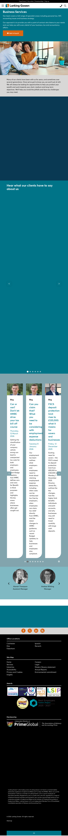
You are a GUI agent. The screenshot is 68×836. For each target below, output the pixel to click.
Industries (10, 667)
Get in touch (13, 33)
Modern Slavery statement (45, 667)
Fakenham (11, 648)
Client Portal (22, 1)
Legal (37, 664)
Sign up (47, 1)
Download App (39, 1)
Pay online (30, 1)
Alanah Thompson (20, 586)
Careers (38, 662)
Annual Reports (41, 669)
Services (10, 664)
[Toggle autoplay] (59, 561)
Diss (8, 646)
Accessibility (11, 669)
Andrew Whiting (47, 586)
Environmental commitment (45, 672)
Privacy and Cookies (14, 672)
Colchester (11, 643)
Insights (10, 674)
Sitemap (9, 821)
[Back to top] (34, 833)
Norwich (38, 646)
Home (9, 662)
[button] (34, 58)
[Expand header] (3, 5)
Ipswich (38, 643)
